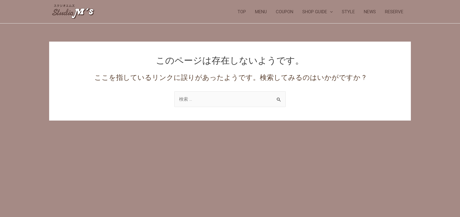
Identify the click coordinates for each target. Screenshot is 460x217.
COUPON (284, 11)
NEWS (370, 11)
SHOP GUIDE (317, 11)
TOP (242, 11)
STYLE (348, 11)
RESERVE (394, 11)
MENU (261, 11)
